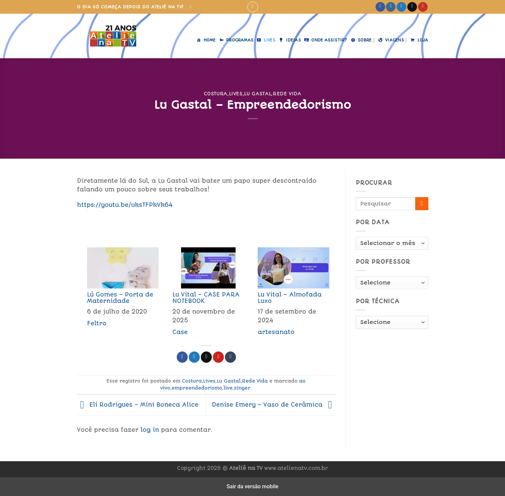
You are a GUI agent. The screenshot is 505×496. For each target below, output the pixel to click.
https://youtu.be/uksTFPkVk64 (125, 204)
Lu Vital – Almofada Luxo (290, 297)
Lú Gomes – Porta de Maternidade (120, 297)
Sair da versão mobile (252, 486)
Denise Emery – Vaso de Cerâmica (273, 404)
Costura (215, 93)
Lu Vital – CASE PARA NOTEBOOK (206, 297)
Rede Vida (287, 93)
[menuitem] (119, 293)
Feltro (96, 323)
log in (150, 429)
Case (180, 332)
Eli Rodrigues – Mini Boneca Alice (138, 404)
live (228, 388)
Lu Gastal (257, 93)
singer (242, 388)
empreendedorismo (197, 388)
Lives (236, 93)
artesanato (276, 332)
